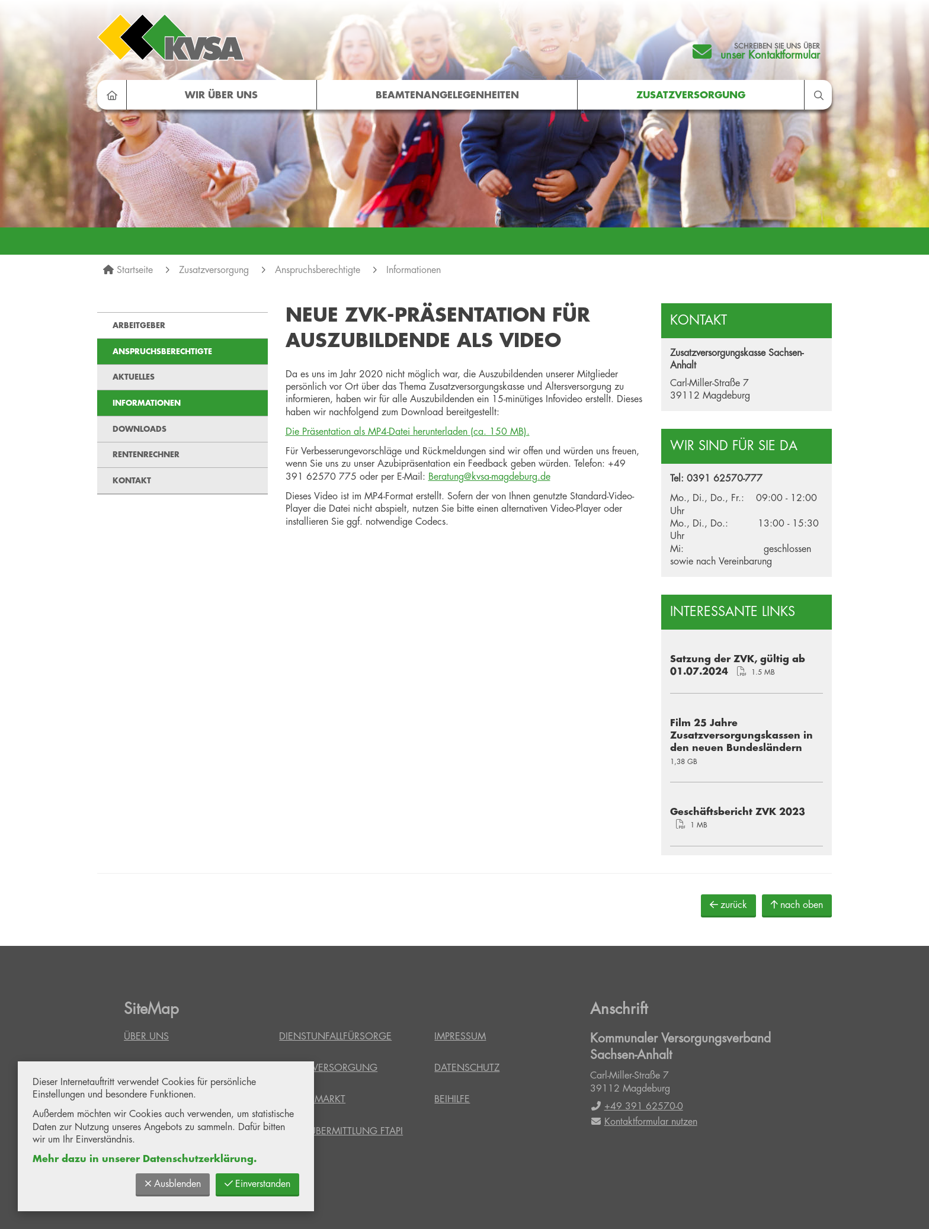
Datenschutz (466, 1068)
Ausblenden (173, 1183)
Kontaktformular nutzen (643, 1122)
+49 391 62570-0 (636, 1106)
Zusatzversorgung (690, 95)
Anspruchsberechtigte (317, 270)
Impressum (460, 1036)
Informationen (413, 270)
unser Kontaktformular (770, 55)
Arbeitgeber (139, 325)
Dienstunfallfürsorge (335, 1036)
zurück (728, 905)
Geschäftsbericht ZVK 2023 (737, 812)
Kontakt (132, 480)
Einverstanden (257, 1183)
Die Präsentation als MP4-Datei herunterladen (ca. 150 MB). (408, 432)
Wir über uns (221, 95)
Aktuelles (134, 377)
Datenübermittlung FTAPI (341, 1131)
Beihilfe (452, 1099)
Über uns (146, 1036)
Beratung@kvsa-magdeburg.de (489, 477)
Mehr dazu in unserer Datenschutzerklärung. (145, 1159)
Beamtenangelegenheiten (447, 95)
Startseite (135, 270)
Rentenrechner (146, 454)
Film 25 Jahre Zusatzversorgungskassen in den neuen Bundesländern (741, 735)
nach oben (797, 905)
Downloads (139, 429)
